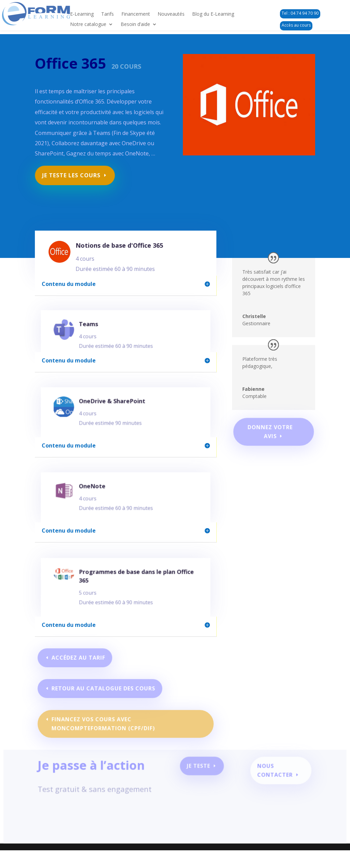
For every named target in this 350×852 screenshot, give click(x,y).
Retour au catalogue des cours (104, 688)
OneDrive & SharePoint (113, 405)
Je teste (198, 768)
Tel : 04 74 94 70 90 (300, 13)
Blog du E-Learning (213, 14)
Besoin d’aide (135, 24)
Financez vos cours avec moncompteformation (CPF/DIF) (104, 723)
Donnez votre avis (270, 431)
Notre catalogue (88, 24)
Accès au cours (296, 25)
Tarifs (107, 14)
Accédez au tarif (80, 657)
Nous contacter (271, 772)
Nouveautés (171, 14)
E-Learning (82, 14)
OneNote (96, 490)
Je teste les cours (72, 173)
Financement (135, 14)
